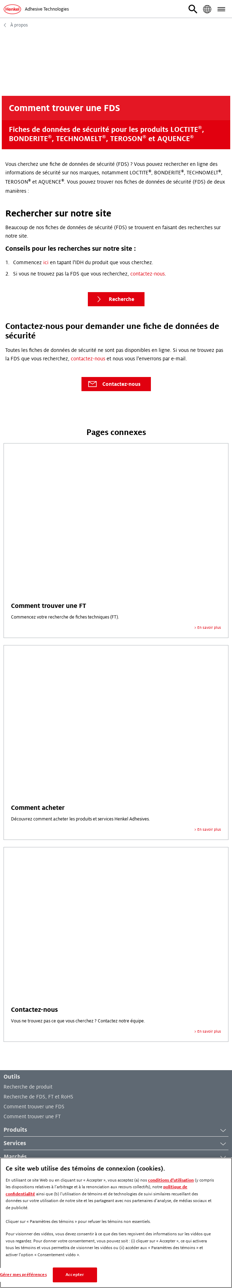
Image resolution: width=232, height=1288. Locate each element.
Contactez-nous (114, 384)
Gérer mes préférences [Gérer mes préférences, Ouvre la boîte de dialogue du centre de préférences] (23, 1274)
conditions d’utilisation (171, 1180)
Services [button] (116, 1143)
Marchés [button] (116, 1157)
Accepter (75, 1274)
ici (46, 262)
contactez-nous (147, 274)
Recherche (114, 299)
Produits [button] (116, 1130)
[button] (193, 9)
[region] (116, 1223)
